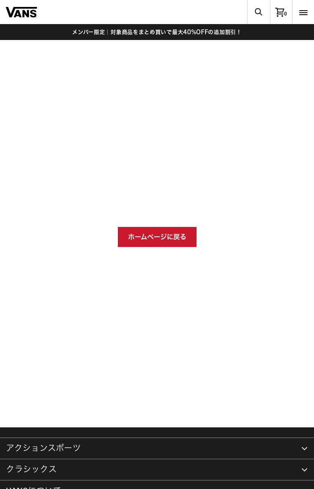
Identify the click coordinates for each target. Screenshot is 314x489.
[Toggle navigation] (303, 12)
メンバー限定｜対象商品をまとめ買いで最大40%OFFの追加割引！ (156, 32)
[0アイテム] (281, 12)
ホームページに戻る (157, 236)
